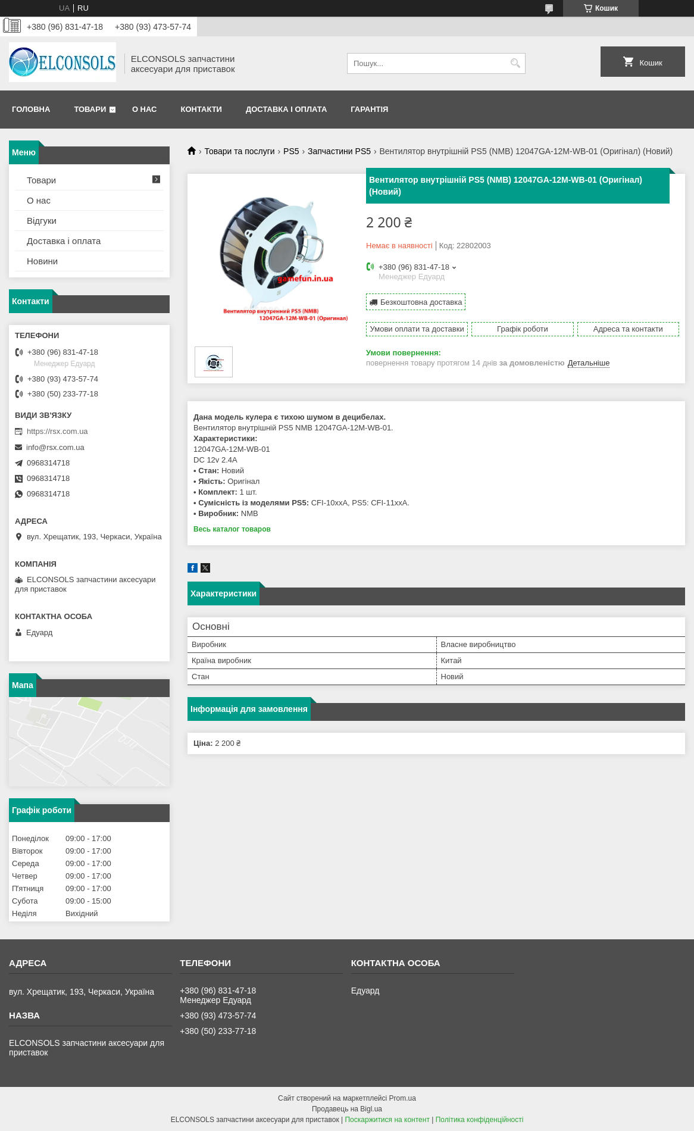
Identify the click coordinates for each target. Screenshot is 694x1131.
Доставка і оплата (286, 109)
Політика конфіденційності (480, 1120)
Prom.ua (402, 1098)
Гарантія (369, 109)
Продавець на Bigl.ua (347, 1109)
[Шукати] (515, 63)
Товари (90, 109)
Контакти (201, 109)
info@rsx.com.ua (55, 447)
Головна (31, 109)
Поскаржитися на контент (387, 1120)
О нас (144, 109)
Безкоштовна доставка (421, 302)
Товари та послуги (239, 151)
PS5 (291, 151)
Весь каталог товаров (232, 529)
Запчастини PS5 (339, 151)
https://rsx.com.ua (57, 431)
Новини (42, 261)
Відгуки (42, 220)
